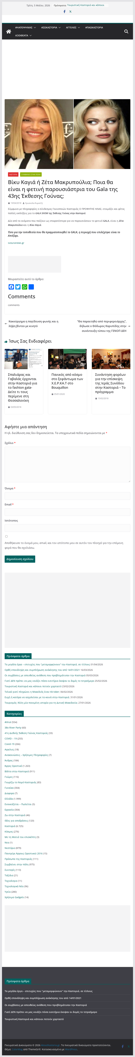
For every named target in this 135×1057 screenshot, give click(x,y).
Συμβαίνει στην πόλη (30, 174)
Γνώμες (9, 776)
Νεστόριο (10, 848)
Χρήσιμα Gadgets (14, 897)
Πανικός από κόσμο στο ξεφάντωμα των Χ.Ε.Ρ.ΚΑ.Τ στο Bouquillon (67, 381)
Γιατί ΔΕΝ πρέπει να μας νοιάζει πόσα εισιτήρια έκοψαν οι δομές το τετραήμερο (49, 680)
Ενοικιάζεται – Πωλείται (18, 804)
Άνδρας (9, 760)
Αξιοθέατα (21, 35)
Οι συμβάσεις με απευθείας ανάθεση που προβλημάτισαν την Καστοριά (45, 675)
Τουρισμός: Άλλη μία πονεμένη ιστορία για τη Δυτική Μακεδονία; (41, 702)
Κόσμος (9, 831)
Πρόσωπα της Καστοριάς (18, 858)
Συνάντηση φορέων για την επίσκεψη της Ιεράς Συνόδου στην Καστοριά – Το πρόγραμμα (110, 383)
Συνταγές (10, 869)
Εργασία (9, 809)
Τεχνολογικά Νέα (14, 886)
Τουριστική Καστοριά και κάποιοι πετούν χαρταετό (85, 5)
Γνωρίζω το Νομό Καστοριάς (20, 782)
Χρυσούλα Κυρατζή (34, 203)
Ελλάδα (9, 798)
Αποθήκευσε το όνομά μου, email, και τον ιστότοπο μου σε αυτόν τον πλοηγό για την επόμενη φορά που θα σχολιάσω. (64, 545)
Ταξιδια (9, 875)
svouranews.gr (16, 242)
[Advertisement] (67, 74)
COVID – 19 (11, 738)
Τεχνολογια (11, 880)
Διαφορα (9, 793)
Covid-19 (9, 744)
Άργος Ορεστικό (13, 765)
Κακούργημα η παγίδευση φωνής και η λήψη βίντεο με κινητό (31, 324)
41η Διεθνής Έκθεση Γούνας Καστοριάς (26, 733)
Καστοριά (13, 174)
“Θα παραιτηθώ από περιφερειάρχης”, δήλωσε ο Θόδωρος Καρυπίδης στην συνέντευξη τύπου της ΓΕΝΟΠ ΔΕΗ (103, 326)
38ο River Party (13, 727)
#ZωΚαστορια (49, 27)
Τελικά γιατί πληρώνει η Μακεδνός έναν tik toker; (32, 691)
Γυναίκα (9, 787)
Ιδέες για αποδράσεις (16, 820)
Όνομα (10, 488)
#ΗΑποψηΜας (23, 27)
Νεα (7, 842)
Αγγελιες (71, 27)
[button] (34, 27)
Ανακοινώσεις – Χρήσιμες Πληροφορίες (26, 755)
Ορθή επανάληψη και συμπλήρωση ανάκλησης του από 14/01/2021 (42, 669)
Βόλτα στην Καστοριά (17, 771)
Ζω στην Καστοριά (15, 815)
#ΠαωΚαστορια (94, 27)
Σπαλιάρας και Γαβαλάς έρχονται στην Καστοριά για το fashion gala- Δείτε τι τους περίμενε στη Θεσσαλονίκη (22, 387)
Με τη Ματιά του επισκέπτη (20, 837)
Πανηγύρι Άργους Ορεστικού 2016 (24, 853)
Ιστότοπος (11, 520)
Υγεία (8, 891)
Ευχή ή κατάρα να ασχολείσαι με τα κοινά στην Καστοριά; (37, 697)
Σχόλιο (10, 443)
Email (9, 504)
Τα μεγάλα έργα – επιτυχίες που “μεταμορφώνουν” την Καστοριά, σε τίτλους (47, 664)
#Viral (8, 722)
